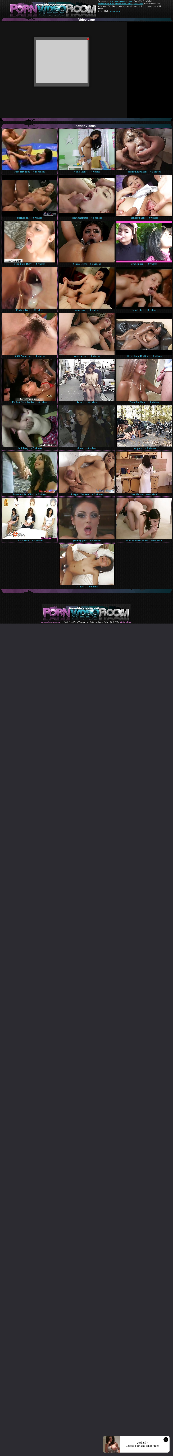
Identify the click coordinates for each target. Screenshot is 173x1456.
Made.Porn (138, 4)
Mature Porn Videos (124, 4)
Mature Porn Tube (106, 4)
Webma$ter (125, 622)
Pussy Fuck (115, 11)
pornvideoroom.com (51, 622)
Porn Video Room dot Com (120, 1)
